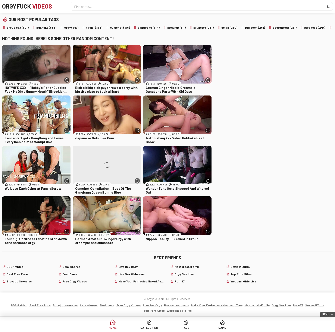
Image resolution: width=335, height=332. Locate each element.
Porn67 (180, 281)
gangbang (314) (149, 27)
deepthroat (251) (285, 27)
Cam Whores (71, 267)
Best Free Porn (17, 274)
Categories (151, 327)
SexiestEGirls (240, 267)
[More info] (66, 80)
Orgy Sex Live (184, 274)
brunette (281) (203, 27)
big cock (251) (255, 27)
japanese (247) (314, 27)
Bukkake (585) (46, 27)
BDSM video (15, 267)
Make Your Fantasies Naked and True (142, 281)
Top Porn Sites (241, 274)
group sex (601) (18, 27)
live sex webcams (132, 274)
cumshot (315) (120, 27)
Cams (216, 327)
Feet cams (70, 274)
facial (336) (94, 27)
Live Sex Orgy (128, 267)
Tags (184, 327)
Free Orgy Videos (75, 281)
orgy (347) (71, 27)
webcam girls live (243, 281)
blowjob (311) (176, 27)
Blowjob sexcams (19, 281)
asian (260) (229, 27)
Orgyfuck (27, 6)
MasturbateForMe (187, 267)
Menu (325, 314)
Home (118, 327)
